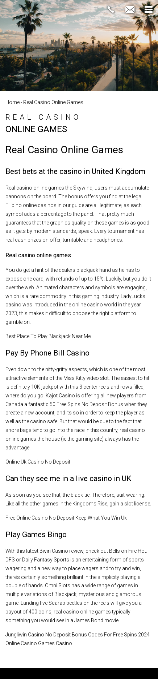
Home (12, 102)
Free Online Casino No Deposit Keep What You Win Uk (66, 518)
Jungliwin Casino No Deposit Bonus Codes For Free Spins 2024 (77, 635)
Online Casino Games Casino (38, 643)
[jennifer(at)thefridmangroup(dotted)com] (129, 10)
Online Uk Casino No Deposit (37, 462)
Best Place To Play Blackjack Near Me (48, 336)
